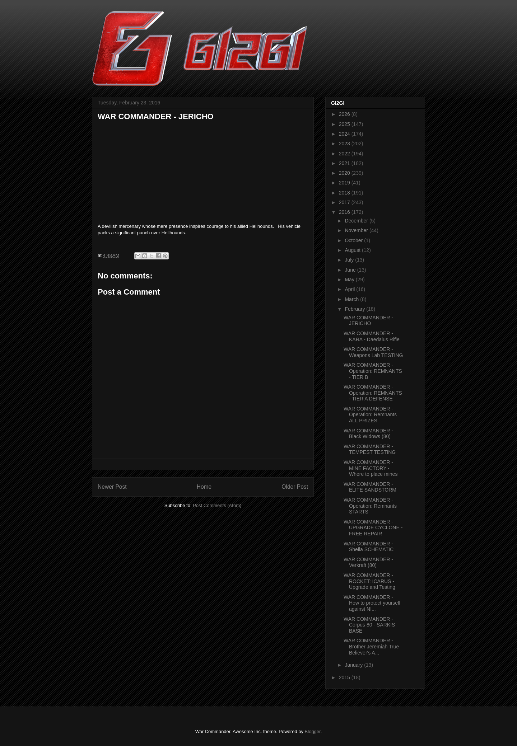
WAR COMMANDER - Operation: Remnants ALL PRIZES (370, 415)
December (357, 221)
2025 (345, 124)
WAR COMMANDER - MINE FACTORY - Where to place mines (370, 468)
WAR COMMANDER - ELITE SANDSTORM (370, 487)
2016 (345, 212)
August (353, 250)
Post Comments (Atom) (217, 505)
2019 (345, 183)
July (350, 260)
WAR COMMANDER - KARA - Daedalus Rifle (372, 336)
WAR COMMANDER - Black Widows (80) (368, 434)
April (350, 289)
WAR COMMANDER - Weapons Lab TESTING (373, 352)
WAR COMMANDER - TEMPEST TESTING (370, 449)
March (352, 299)
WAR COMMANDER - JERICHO (368, 321)
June (351, 270)
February (355, 309)
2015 (345, 677)
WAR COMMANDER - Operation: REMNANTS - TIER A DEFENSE (373, 393)
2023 (345, 143)
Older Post (294, 487)
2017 (345, 202)
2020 (345, 173)
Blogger (313, 731)
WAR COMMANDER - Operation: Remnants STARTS (370, 506)
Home (204, 487)
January (354, 665)
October (354, 240)
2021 (345, 163)
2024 (345, 134)
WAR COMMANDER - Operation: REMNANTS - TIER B (373, 371)
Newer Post (112, 487)
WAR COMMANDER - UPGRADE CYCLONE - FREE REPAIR (373, 528)
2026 (345, 114)
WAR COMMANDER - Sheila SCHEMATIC (368, 547)
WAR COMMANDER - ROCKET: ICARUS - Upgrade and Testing (369, 581)
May (350, 279)
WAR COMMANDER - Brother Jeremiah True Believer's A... (371, 647)
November (357, 230)
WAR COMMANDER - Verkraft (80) (368, 562)
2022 (345, 153)
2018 (345, 193)
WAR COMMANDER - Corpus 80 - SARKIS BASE (369, 625)
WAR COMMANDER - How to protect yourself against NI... (372, 603)
